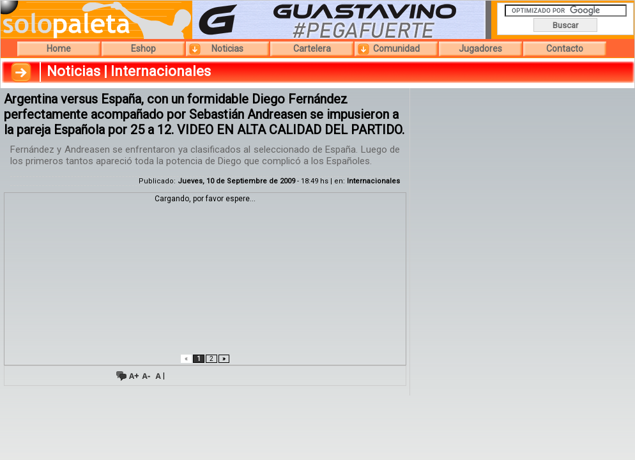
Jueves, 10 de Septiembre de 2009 (236, 181)
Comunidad (396, 48)
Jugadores (480, 48)
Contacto (564, 48)
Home (59, 48)
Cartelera (312, 48)
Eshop (143, 48)
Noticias (227, 48)
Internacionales (373, 181)
